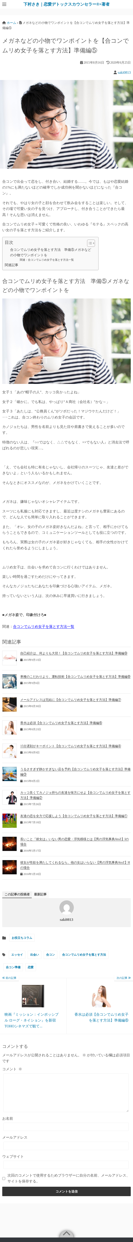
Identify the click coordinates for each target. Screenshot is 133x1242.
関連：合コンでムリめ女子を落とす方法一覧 (47, 259)
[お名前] (66, 1133)
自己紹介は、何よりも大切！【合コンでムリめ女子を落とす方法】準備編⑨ (73, 653)
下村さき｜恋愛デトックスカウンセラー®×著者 (66, 4)
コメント (12, 1069)
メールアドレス (14, 1144)
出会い (34, 954)
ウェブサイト (13, 1163)
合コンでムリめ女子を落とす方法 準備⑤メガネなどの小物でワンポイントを (50, 252)
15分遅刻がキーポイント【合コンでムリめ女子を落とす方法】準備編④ (70, 746)
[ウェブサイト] (66, 1171)
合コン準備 (13, 967)
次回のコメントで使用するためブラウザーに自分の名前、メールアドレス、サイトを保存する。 (68, 1185)
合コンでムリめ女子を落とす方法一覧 (43, 626)
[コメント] (66, 1096)
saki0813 (124, 72)
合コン (50, 954)
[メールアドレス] (66, 1153)
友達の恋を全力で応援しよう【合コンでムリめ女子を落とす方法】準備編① (73, 816)
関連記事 (11, 265)
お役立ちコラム (22, 937)
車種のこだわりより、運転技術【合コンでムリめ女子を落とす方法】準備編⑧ (75, 676)
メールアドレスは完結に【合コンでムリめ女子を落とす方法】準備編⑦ (70, 699)
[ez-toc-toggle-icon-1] (89, 243)
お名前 (7, 1125)
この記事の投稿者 (17, 894)
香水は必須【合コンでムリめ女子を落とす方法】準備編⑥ (61, 723)
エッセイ (17, 954)
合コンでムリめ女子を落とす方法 (84, 954)
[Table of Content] (91, 243)
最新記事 (40, 894)
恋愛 (31, 967)
